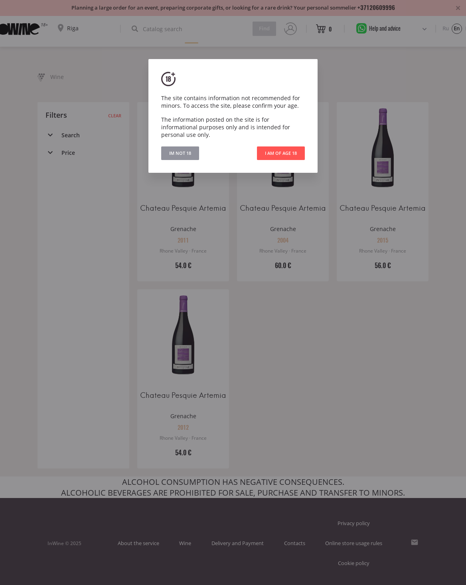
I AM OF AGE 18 (281, 153)
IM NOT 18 (180, 153)
